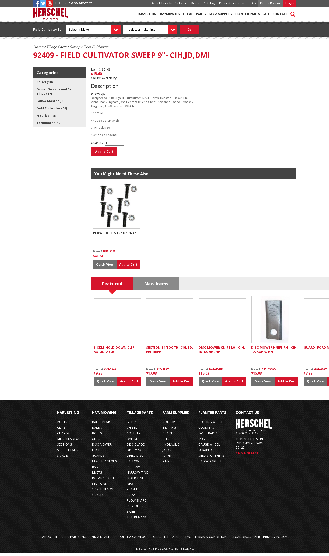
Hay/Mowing (169, 14)
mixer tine (135, 481)
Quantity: (97, 143)
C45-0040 (110, 372)
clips (61, 430)
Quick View (105, 267)
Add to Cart (104, 151)
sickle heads (67, 453)
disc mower (102, 447)
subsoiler (135, 509)
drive (202, 442)
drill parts (208, 436)
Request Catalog (203, 3)
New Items (156, 287)
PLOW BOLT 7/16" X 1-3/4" (114, 236)
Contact (280, 14)
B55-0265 (109, 254)
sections (64, 447)
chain (167, 436)
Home (38, 46)
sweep (132, 514)
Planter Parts (247, 14)
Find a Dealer (270, 3)
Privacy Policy (275, 540)
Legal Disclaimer (245, 540)
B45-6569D (216, 372)
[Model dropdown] (155, 29)
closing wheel (210, 425)
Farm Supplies (220, 14)
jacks (167, 453)
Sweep (75, 46)
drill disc (135, 458)
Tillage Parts (194, 14)
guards (63, 436)
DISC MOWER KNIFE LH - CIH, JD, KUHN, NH (222, 352)
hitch (167, 442)
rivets (97, 475)
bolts (62, 425)
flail (96, 453)
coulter (134, 436)
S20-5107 (162, 372)
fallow (133, 464)
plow (131, 498)
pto (166, 464)
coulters (206, 430)
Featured (112, 287)
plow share (136, 503)
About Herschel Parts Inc (169, 3)
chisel (132, 430)
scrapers (206, 453)
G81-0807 (320, 372)
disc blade (136, 447)
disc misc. (135, 453)
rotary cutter (104, 481)
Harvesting (146, 14)
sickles (63, 458)
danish (132, 442)
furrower (135, 470)
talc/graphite (210, 464)
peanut (133, 492)
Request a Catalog (130, 540)
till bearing (137, 520)
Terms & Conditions (211, 540)
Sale (266, 14)
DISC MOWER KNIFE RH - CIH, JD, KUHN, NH (274, 352)
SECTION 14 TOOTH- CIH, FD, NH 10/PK (169, 352)
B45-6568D (268, 372)
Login (289, 3)
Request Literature (232, 3)
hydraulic (171, 447)
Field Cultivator (45, 29)
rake (96, 470)
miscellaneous (69, 442)
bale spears (102, 425)
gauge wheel (209, 447)
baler (97, 430)
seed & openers (211, 458)
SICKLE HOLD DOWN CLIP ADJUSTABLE (114, 352)
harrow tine (137, 475)
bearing (169, 430)
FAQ (253, 3)
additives (170, 425)
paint (167, 458)
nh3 (130, 486)
